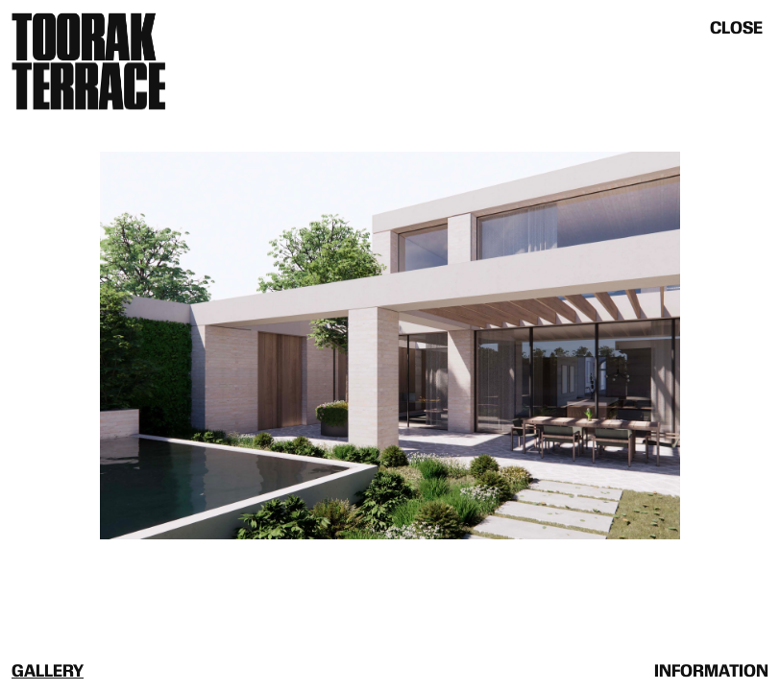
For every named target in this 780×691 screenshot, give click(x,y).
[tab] (48, 669)
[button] (195, 345)
